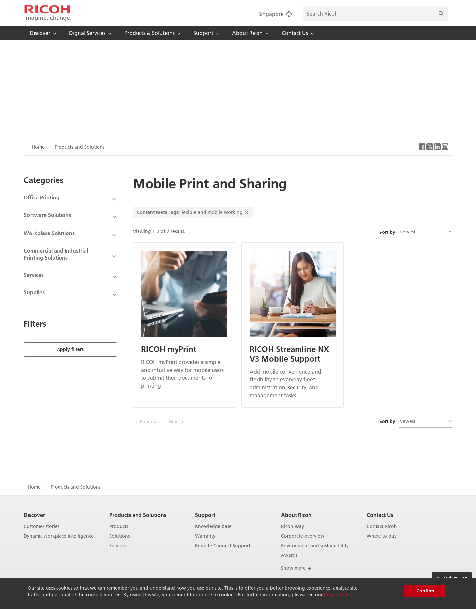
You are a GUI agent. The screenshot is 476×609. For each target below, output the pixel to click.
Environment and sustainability (315, 546)
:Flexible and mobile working (193, 212)
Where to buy (382, 536)
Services (117, 546)
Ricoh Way (292, 526)
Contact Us (380, 515)
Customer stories (41, 526)
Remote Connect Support (222, 546)
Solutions (119, 536)
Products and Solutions (137, 515)
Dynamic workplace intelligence (59, 536)
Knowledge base (213, 526)
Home (38, 147)
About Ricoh (296, 515)
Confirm (425, 591)
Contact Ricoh (382, 526)
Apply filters (70, 348)
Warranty (205, 536)
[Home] (48, 13)
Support (205, 515)
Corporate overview (302, 536)
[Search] (441, 13)
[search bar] (375, 13)
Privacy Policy (338, 595)
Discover (34, 515)
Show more (296, 568)
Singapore (275, 13)
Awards (289, 555)
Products (118, 526)
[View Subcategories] (70, 199)
